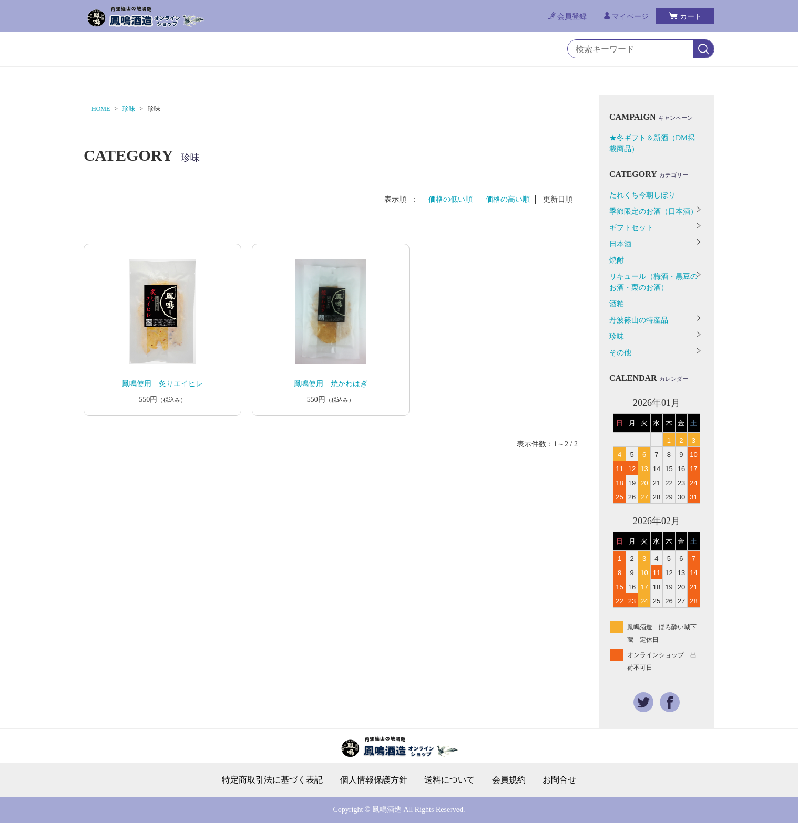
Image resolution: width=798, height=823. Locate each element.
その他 (620, 353)
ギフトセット (631, 228)
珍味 (128, 108)
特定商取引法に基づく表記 (272, 780)
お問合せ (559, 780)
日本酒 (620, 244)
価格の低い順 (450, 199)
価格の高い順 (508, 199)
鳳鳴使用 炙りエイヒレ (162, 384)
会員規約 (509, 780)
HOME (100, 108)
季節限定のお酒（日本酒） (653, 211)
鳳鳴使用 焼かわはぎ (330, 384)
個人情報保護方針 (373, 780)
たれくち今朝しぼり (642, 195)
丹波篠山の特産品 (638, 320)
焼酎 (616, 260)
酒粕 (616, 304)
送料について (449, 780)
